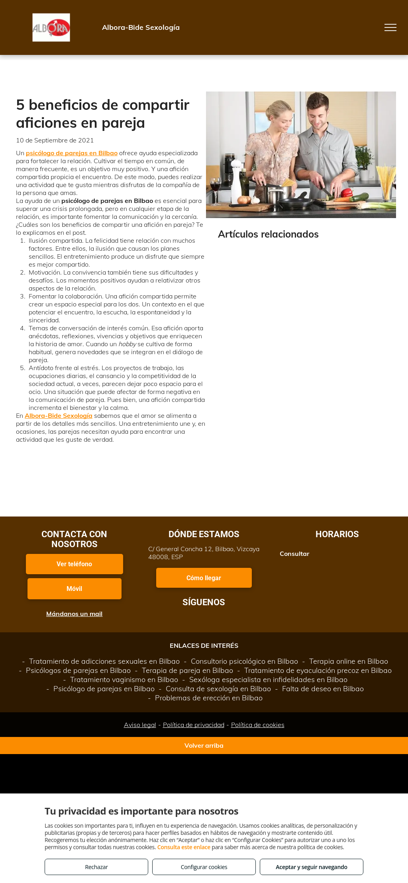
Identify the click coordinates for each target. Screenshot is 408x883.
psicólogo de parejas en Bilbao (72, 153)
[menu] (390, 27)
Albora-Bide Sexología (58, 415)
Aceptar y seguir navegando (311, 867)
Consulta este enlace (183, 847)
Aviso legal (140, 725)
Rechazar (96, 867)
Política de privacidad (193, 725)
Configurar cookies (204, 867)
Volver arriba (204, 745)
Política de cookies (257, 725)
